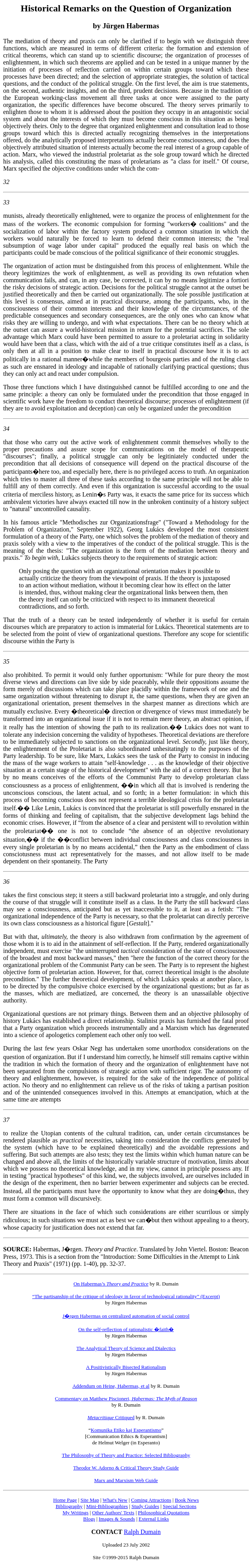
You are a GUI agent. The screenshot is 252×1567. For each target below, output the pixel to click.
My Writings (75, 1513)
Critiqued (110, 1417)
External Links (154, 1519)
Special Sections (180, 1506)
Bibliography (69, 1506)
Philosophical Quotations (163, 1513)
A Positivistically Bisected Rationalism (126, 1367)
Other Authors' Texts (113, 1513)
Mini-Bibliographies (107, 1506)
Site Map (90, 1500)
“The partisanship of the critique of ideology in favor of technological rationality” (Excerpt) (126, 1296)
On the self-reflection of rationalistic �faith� (126, 1329)
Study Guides (145, 1506)
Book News (187, 1500)
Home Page (65, 1500)
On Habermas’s (111, 1284)
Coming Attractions (151, 1500)
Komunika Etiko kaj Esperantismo (126, 1430)
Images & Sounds (117, 1519)
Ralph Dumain (142, 1531)
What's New (115, 1500)
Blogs (89, 1519)
